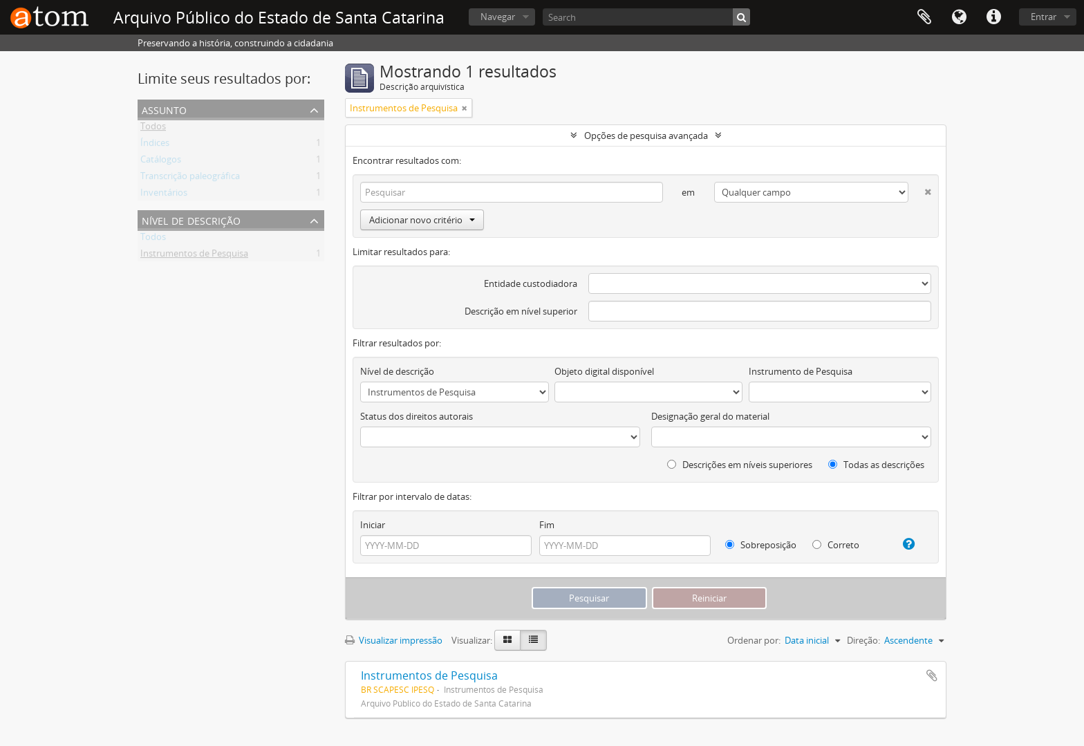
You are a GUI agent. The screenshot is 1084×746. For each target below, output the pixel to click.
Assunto (164, 109)
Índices (154, 145)
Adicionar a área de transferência (932, 675)
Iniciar (372, 525)
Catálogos (160, 162)
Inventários (163, 195)
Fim (546, 525)
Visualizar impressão (393, 640)
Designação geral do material (710, 416)
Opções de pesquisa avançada (646, 135)
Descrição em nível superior (521, 311)
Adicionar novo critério (422, 220)
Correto (835, 545)
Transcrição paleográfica (190, 178)
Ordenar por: (754, 640)
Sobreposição (760, 545)
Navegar (497, 16)
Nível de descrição (191, 219)
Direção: (863, 640)
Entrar (1043, 16)
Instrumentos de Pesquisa (194, 256)
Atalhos (993, 17)
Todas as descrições (876, 464)
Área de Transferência (924, 17)
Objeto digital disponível (604, 371)
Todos (153, 128)
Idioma (959, 17)
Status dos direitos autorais (416, 416)
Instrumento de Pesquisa (800, 371)
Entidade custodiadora (530, 283)
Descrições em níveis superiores (739, 464)
